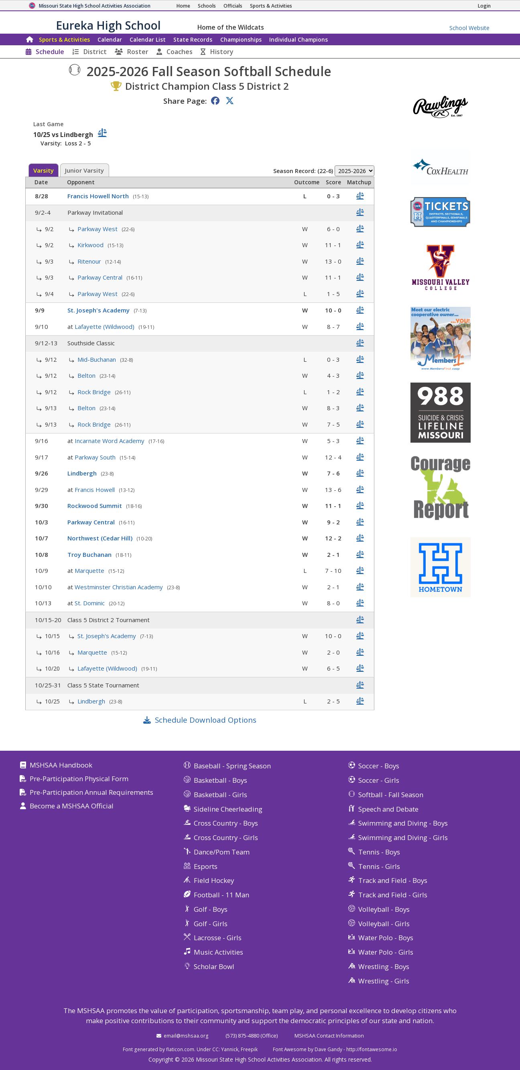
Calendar (110, 39)
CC (215, 1049)
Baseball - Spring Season (232, 765)
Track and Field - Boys (392, 880)
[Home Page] (183, 5)
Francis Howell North (98, 196)
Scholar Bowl (214, 966)
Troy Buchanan (90, 554)
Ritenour (90, 261)
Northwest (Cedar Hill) (100, 538)
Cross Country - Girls (226, 837)
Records (192, 39)
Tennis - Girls (379, 866)
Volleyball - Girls (384, 923)
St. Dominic (90, 603)
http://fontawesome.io (371, 1049)
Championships (241, 39)
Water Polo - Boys (385, 937)
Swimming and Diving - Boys (403, 823)
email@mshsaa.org (186, 1035)
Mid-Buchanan (97, 359)
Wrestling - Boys (383, 966)
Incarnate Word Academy (110, 441)
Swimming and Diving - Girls (403, 837)
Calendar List (148, 39)
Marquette (90, 570)
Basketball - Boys (220, 780)
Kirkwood (91, 245)
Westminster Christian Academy (120, 587)
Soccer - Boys (378, 765)
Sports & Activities (64, 39)
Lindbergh (82, 473)
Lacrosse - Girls (218, 937)
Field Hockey (214, 880)
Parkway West (98, 229)
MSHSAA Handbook (61, 765)
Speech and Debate (388, 809)
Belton (87, 375)
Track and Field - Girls (392, 894)
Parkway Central (100, 277)
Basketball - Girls (220, 794)
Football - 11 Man (221, 894)
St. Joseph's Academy (99, 310)
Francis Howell (95, 490)
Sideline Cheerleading (228, 809)
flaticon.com (180, 1049)
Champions (298, 39)
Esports (205, 866)
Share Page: (185, 101)
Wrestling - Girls (383, 980)
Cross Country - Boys (226, 823)
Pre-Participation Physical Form (79, 779)
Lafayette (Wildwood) (105, 326)
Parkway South (96, 457)
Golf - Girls (211, 923)
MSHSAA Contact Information (329, 1035)
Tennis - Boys (379, 851)
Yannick (229, 1049)
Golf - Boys (211, 909)
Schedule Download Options (205, 720)
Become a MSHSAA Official (72, 806)
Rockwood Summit (95, 506)
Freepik (249, 1049)
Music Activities (218, 952)
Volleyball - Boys (384, 909)
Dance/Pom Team (222, 851)
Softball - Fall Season (390, 794)
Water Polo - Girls (385, 952)
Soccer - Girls (378, 780)
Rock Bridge (94, 392)
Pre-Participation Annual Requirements (91, 792)
